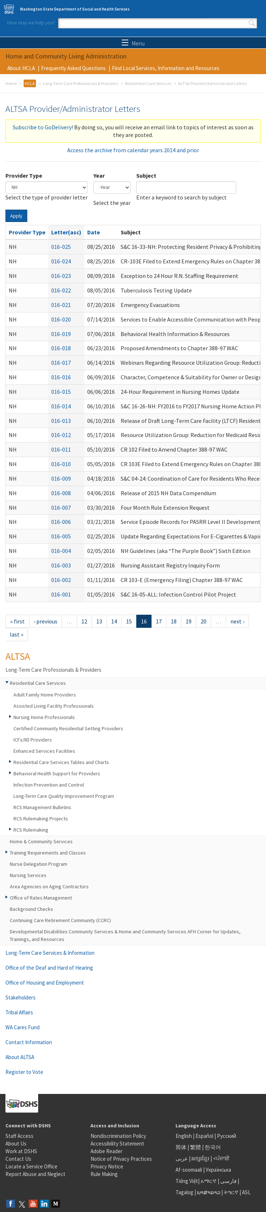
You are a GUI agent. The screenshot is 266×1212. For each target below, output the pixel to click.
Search (252, 23)
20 (203, 621)
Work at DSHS (21, 1151)
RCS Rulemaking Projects (40, 818)
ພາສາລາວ (208, 1192)
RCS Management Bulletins (42, 807)
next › (237, 621)
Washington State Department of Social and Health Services (75, 9)
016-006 (61, 521)
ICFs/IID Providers (32, 739)
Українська (218, 1169)
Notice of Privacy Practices (121, 1158)
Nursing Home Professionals (44, 717)
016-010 (61, 464)
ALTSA (17, 656)
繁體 (196, 1147)
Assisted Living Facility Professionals (53, 706)
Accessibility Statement (117, 1143)
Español (204, 1135)
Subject (146, 175)
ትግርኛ (231, 1192)
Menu (133, 43)
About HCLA (21, 68)
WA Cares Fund (22, 1027)
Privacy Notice (106, 1166)
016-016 (61, 377)
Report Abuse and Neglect (35, 1174)
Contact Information (28, 1042)
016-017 (61, 362)
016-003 (61, 565)
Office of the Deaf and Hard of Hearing (49, 967)
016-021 (61, 304)
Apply (16, 216)
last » (16, 634)
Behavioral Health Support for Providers (56, 773)
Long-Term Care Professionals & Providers (80, 83)
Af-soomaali (189, 1169)
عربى (182, 1158)
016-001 (61, 594)
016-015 (61, 391)
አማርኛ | (210, 1180)
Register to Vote (24, 1071)
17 (159, 621)
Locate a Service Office (31, 1166)
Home (11, 83)
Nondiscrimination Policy (118, 1135)
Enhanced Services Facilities (44, 751)
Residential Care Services (148, 83)
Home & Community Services (41, 841)
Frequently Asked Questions (73, 68)
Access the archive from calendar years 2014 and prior (133, 150)
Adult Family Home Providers (44, 694)
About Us (16, 1143)
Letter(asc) (66, 232)
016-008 (61, 493)
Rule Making (104, 1174)
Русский (226, 1135)
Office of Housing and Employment (44, 982)
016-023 (61, 275)
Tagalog (184, 1192)
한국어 (213, 1147)
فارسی (228, 1180)
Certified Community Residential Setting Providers (68, 728)
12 (84, 621)
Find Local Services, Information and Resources (165, 68)
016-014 (61, 406)
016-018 (61, 348)
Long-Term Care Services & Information (49, 952)
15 (129, 621)
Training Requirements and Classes (48, 852)
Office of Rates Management (41, 897)
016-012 (61, 435)
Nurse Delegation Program (38, 864)
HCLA (30, 83)
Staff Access (19, 1135)
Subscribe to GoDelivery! (43, 127)
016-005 (61, 536)
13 (99, 621)
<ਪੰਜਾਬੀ (221, 1158)
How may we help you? (31, 22)
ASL (246, 1192)
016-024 (61, 261)
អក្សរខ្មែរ (200, 1158)
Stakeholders (20, 997)
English (184, 1135)
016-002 (61, 579)
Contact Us (18, 1158)
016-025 (61, 246)
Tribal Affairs (19, 1012)
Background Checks (31, 909)
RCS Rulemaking (30, 830)
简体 (181, 1147)
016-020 (61, 319)
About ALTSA (19, 1057)
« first (17, 621)
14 (114, 621)
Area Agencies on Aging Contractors (49, 886)
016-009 (61, 478)
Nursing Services (28, 875)
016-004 (61, 550)
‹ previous (45, 621)
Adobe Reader (106, 1151)
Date (93, 232)
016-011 (61, 449)
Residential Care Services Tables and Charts (61, 762)
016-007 (61, 507)
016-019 (61, 334)
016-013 (61, 420)
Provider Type (23, 175)
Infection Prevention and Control (48, 784)
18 (174, 621)
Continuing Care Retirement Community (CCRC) (60, 920)
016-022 (61, 290)
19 (189, 621)
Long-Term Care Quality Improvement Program (63, 796)
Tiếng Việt (187, 1180)
